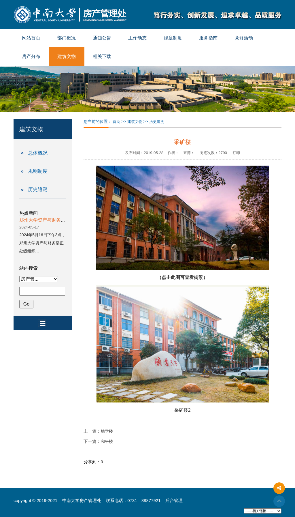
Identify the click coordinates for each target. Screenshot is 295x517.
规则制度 (38, 171)
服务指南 (208, 37)
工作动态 (137, 37)
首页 (116, 121)
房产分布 (31, 56)
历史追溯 (38, 189)
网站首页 (31, 37)
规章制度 (173, 37)
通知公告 (102, 37)
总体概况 (38, 153)
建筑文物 (66, 56)
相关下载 (102, 56)
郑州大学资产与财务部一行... (48, 220)
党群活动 (244, 37)
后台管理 (174, 500)
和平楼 (107, 441)
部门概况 (66, 37)
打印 (236, 153)
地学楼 (107, 431)
